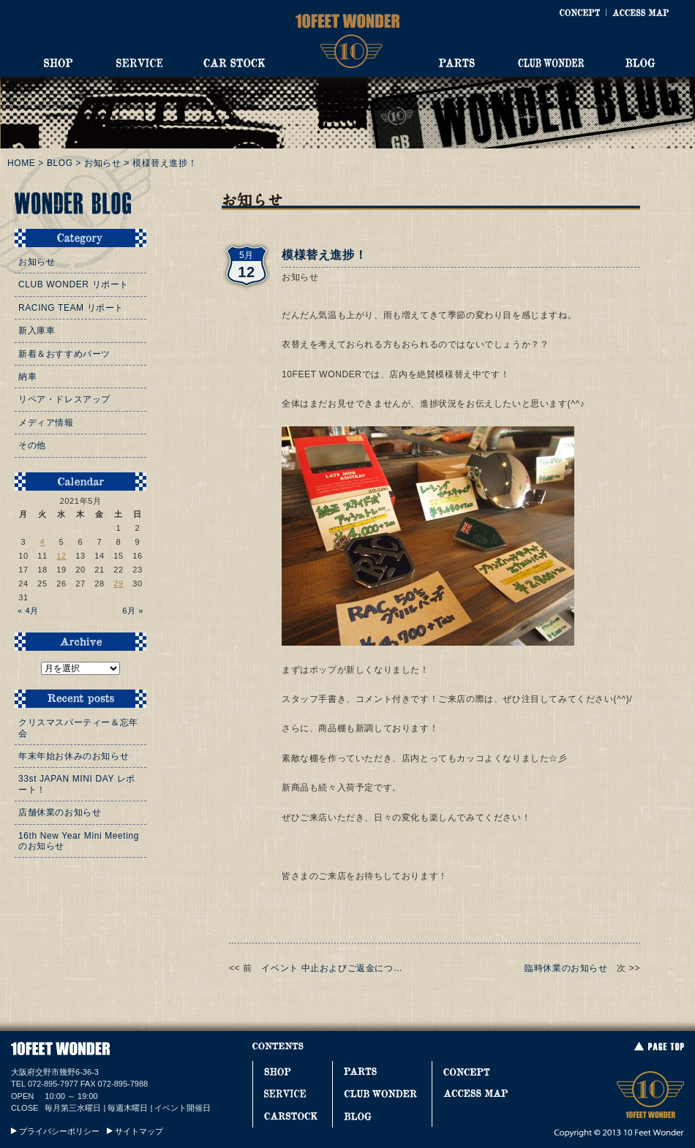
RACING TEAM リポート (71, 308)
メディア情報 (46, 423)
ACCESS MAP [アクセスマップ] (640, 12)
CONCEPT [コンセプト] (579, 12)
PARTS (456, 62)
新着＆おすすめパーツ (64, 354)
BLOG (640, 62)
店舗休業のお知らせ (59, 812)
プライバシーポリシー (59, 1131)
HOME (21, 163)
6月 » (132, 610)
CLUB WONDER (551, 62)
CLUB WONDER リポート (73, 284)
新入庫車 (36, 330)
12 (61, 555)
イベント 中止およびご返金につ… (331, 968)
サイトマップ (139, 1131)
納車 (27, 376)
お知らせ (102, 163)
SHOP (58, 62)
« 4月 (28, 610)
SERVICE (139, 62)
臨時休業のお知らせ (566, 968)
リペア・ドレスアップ (64, 399)
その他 (32, 445)
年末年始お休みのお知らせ (73, 756)
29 (118, 583)
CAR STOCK (234, 62)
